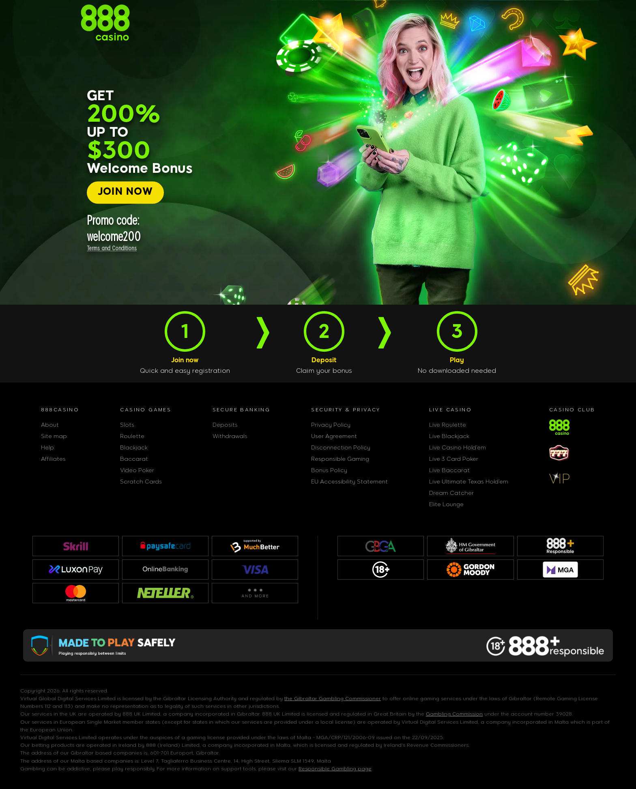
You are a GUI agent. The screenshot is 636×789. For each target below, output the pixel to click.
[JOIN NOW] (126, 192)
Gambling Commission (454, 714)
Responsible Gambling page (335, 769)
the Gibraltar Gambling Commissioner (332, 698)
